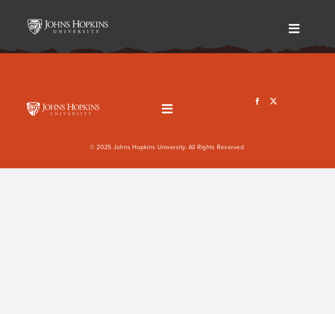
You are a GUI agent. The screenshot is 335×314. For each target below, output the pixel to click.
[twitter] (273, 101)
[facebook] (257, 101)
